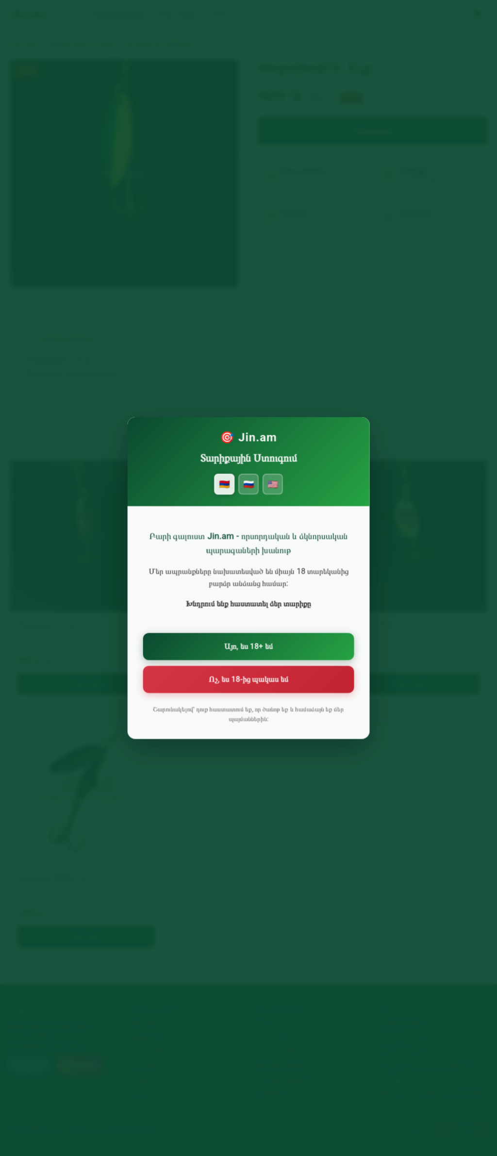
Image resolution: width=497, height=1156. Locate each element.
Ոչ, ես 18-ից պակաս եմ (248, 679)
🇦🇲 (225, 494)
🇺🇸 (271, 494)
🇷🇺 (249, 494)
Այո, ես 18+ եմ (248, 648)
